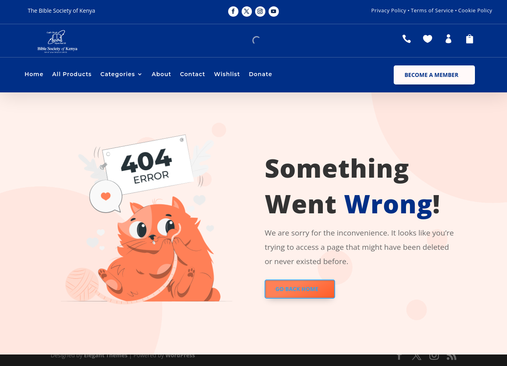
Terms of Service (432, 10)
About (162, 74)
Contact (193, 74)
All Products (72, 74)
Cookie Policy (475, 10)
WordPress (180, 355)
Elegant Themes (106, 355)
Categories (118, 74)
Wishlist (227, 74)
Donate (260, 74)
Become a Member (431, 75)
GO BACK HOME (296, 289)
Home (34, 74)
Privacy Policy (388, 10)
